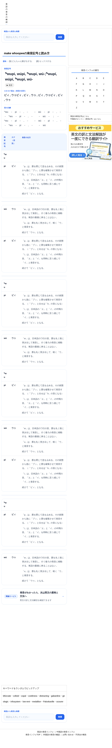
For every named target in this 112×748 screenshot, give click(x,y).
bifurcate (7, 696)
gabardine (55, 696)
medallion (36, 701)
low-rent (26, 701)
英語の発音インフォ (45, 732)
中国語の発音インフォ (65, 732)
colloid (16, 696)
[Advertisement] (60, 6)
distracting (44, 696)
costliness (32, 696)
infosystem (15, 701)
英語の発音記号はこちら (79, 116)
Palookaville (48, 701)
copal (23, 696)
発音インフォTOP (33, 735)
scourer (59, 701)
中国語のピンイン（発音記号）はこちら (85, 119)
